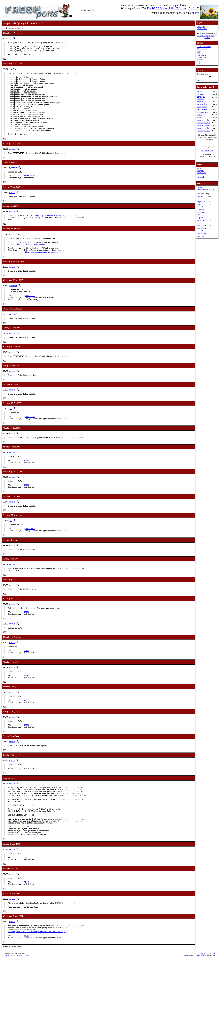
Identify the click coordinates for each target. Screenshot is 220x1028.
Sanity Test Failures (203, 175)
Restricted (200, 210)
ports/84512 (29, 194)
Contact (199, 64)
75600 (26, 520)
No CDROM (201, 212)
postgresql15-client (203, 125)
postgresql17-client (203, 131)
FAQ (198, 53)
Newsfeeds (200, 177)
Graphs (199, 187)
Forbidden (200, 207)
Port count (200, 196)
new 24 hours (202, 226)
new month (201, 236)
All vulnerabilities (207, 151)
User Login (201, 27)
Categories (200, 171)
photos (195, 12)
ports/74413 (29, 566)
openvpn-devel (202, 104)
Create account (202, 29)
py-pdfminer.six (202, 112)
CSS (208, 1023)
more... (199, 81)
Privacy (199, 59)
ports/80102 (29, 322)
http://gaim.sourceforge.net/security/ (42, 276)
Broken (199, 199)
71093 (26, 747)
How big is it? (202, 55)
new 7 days (201, 231)
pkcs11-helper (202, 109)
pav (10, 38)
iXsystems (211, 35)
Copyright (186, 1025)
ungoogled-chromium (201, 98)
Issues (199, 51)
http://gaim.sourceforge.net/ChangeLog (53, 235)
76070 (26, 494)
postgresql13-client (203, 120)
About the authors (203, 49)
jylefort (13, 185)
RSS (214, 1023)
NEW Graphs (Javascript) (205, 189)
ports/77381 (29, 448)
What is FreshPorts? (204, 47)
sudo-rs (199, 115)
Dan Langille (200, 1025)
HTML (204, 1023)
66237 (26, 1005)
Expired (200, 218)
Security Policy (202, 57)
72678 (26, 694)
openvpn (200, 101)
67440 (26, 947)
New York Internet (202, 35)
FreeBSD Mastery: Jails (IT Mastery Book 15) (173, 8)
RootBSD (207, 38)
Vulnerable (201, 215)
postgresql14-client (203, 123)
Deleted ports (201, 173)
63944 (26, 887)
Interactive (201, 223)
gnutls (199, 91)
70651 (26, 774)
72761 (26, 653)
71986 (26, 720)
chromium (200, 94)
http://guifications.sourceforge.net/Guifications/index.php (37, 1000)
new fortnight (202, 234)
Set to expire (201, 220)
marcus (12, 165)
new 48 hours (202, 228)
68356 (26, 920)
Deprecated (201, 202)
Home (199, 169)
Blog (198, 61)
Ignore (199, 204)
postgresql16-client (203, 128)
